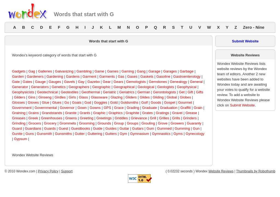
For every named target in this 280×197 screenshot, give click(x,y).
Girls (72, 97)
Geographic (101, 87)
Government (22, 108)
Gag (31, 71)
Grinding (18, 123)
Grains (33, 113)
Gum (150, 128)
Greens (71, 118)
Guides (110, 128)
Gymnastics (161, 134)
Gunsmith (44, 134)
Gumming (182, 128)
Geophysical (187, 87)
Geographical (124, 87)
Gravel (177, 113)
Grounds (104, 123)
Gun (196, 128)
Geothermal (90, 92)
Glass (83, 97)
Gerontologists (164, 92)
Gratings (162, 113)
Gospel (169, 102)
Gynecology (195, 134)
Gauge (40, 82)
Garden (18, 76)
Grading (133, 108)
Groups (133, 123)
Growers (177, 123)
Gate (16, 82)
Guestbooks (80, 128)
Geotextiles (69, 92)
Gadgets (18, 71)
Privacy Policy (48, 171)
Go (66, 102)
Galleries (45, 71)
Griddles (121, 118)
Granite (71, 113)
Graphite (132, 113)
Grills (176, 118)
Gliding (158, 97)
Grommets (67, 123)
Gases (132, 76)
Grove (162, 123)
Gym (123, 134)
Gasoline (163, 76)
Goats (76, 102)
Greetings (104, 118)
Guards (50, 128)
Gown (82, 108)
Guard (17, 128)
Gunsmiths (63, 134)
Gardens (73, 76)
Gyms (178, 134)
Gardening (54, 76)
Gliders (131, 97)
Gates (27, 82)
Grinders (190, 118)
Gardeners (35, 76)
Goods (156, 102)
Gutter (80, 134)
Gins (32, 97)
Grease (191, 113)
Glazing (116, 97)
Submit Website (245, 41)
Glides (145, 97)
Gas (121, 76)
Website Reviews (221, 171)
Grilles (164, 118)
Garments (107, 76)
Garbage (187, 71)
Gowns (95, 108)
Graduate (149, 108)
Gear (107, 82)
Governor (67, 108)
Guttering (95, 134)
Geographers (79, 87)
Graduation (168, 108)
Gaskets (146, 76)
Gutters (111, 134)
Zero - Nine (253, 27)
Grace (119, 108)
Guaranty (194, 123)
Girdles (60, 97)
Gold (114, 102)
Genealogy (178, 82)
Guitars (138, 128)
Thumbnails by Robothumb (255, 171)
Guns (29, 134)
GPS (107, 108)
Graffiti (185, 108)
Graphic (99, 113)
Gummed (164, 128)
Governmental (45, 108)
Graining (18, 113)
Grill (153, 118)
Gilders (19, 97)
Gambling (84, 71)
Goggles (100, 102)
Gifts (199, 92)
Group (119, 123)
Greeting (87, 118)
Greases (18, 118)
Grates (147, 113)
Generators (40, 87)
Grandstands (52, 113)
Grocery (50, 123)
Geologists (165, 87)
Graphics (116, 113)
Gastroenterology (187, 76)
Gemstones (158, 82)
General (196, 82)
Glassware (99, 97)
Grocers (34, 123)
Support (66, 171)
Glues (57, 102)
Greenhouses (51, 118)
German (143, 92)
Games (113, 71)
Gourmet (185, 102)
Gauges (55, 82)
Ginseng (44, 97)
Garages (170, 71)
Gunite (17, 134)
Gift (190, 92)
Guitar (124, 128)
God (87, 102)
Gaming (127, 71)
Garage (154, 71)
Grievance (139, 118)
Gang (141, 71)
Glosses (18, 102)
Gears (118, 82)
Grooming (87, 123)
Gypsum (20, 139)
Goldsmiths (129, 102)
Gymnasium (139, 134)
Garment (90, 76)
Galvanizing (64, 71)
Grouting (148, 123)
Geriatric (109, 92)
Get (182, 92)
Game (99, 71)
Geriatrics (127, 92)
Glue (45, 102)
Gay (81, 82)
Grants (85, 113)
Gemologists (136, 82)
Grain (198, 108)
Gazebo (93, 82)
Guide (98, 128)
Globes (185, 97)
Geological (146, 87)
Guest (63, 128)
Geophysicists (23, 92)
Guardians (33, 128)
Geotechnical (47, 92)
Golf (144, 102)
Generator (20, 87)
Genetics (59, 87)
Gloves (33, 102)
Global (172, 97)
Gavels (69, 82)
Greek (33, 118)
